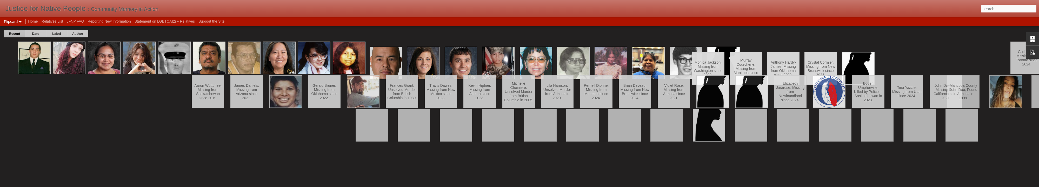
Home (33, 21)
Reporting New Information (109, 21)
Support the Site (211, 21)
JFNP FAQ (75, 21)
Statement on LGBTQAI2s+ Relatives (165, 21)
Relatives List (52, 21)
